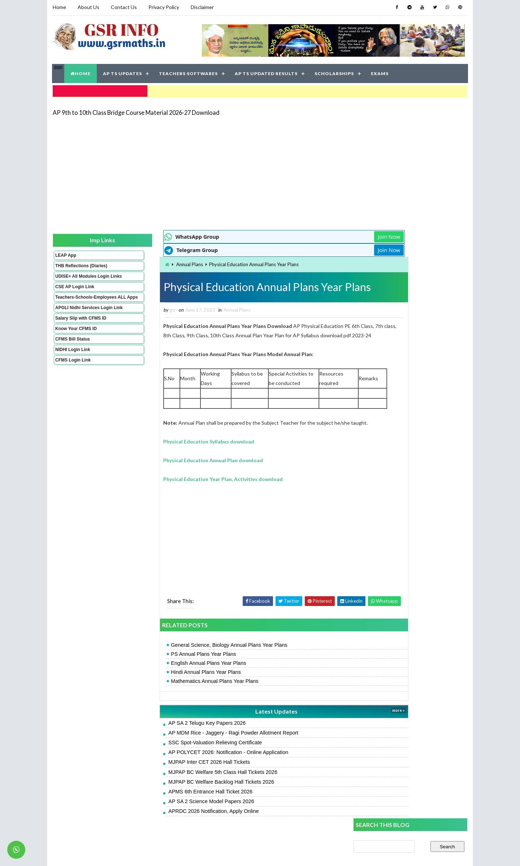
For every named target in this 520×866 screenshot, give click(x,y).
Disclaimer (201, 7)
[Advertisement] (260, 170)
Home (59, 7)
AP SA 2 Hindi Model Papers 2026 (392, 454)
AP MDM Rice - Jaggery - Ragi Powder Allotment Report (193, 741)
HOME (81, 72)
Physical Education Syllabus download (168, 449)
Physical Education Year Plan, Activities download (183, 487)
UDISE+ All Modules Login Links (75, 282)
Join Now (328, 234)
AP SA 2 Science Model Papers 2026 (171, 809)
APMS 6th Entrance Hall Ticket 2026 (170, 799)
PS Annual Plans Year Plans (163, 662)
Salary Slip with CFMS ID (80, 336)
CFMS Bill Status (72, 357)
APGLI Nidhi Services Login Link (77, 323)
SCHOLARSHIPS (334, 72)
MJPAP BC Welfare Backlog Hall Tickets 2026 (181, 790)
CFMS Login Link (72, 378)
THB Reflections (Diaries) (71, 266)
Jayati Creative (226, 853)
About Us (88, 7)
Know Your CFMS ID (75, 346)
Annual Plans (149, 262)
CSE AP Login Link (74, 294)
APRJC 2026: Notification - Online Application (406, 486)
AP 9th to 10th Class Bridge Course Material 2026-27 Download (135, 110)
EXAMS (380, 72)
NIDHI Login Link (72, 367)
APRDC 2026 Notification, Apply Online (173, 819)
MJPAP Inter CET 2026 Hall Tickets (169, 770)
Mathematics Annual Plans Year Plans (174, 689)
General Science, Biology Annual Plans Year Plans (189, 653)
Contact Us (123, 7)
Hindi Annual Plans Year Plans (166, 680)
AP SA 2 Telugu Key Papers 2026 (166, 731)
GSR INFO (120, 853)
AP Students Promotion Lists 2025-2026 (400, 502)
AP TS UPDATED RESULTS (266, 72)
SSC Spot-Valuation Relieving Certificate (175, 750)
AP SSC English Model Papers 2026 (393, 438)
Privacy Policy (163, 7)
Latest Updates (226, 719)
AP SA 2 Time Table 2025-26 (420, 578)
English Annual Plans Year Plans (168, 671)
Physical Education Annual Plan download (173, 468)
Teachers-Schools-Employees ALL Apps (77, 308)
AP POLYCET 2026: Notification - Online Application (188, 760)
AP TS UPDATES (122, 72)
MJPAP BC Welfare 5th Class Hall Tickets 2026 (182, 780)
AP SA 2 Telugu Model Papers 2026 (394, 393)
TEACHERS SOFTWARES (188, 72)
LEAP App (65, 253)
